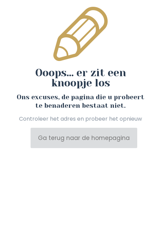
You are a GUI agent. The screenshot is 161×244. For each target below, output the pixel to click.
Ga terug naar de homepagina (84, 138)
